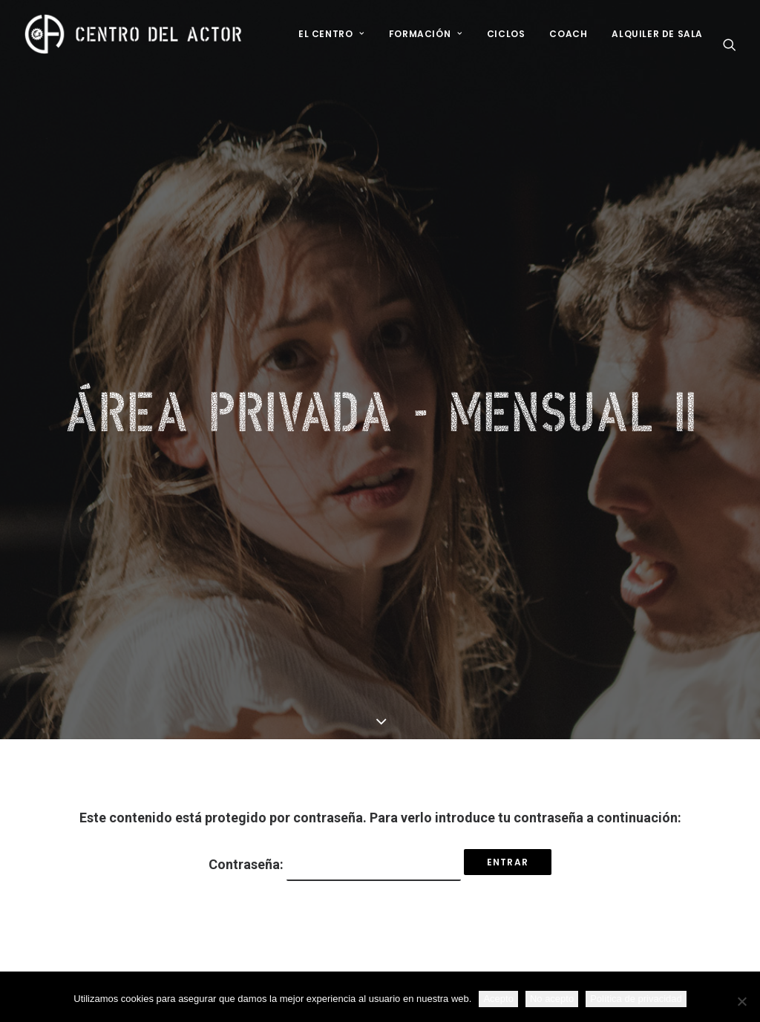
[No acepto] (741, 1001)
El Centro (331, 33)
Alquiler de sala (657, 33)
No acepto (552, 998)
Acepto (498, 998)
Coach (568, 33)
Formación (425, 33)
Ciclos (506, 33)
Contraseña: (335, 814)
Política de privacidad (636, 998)
